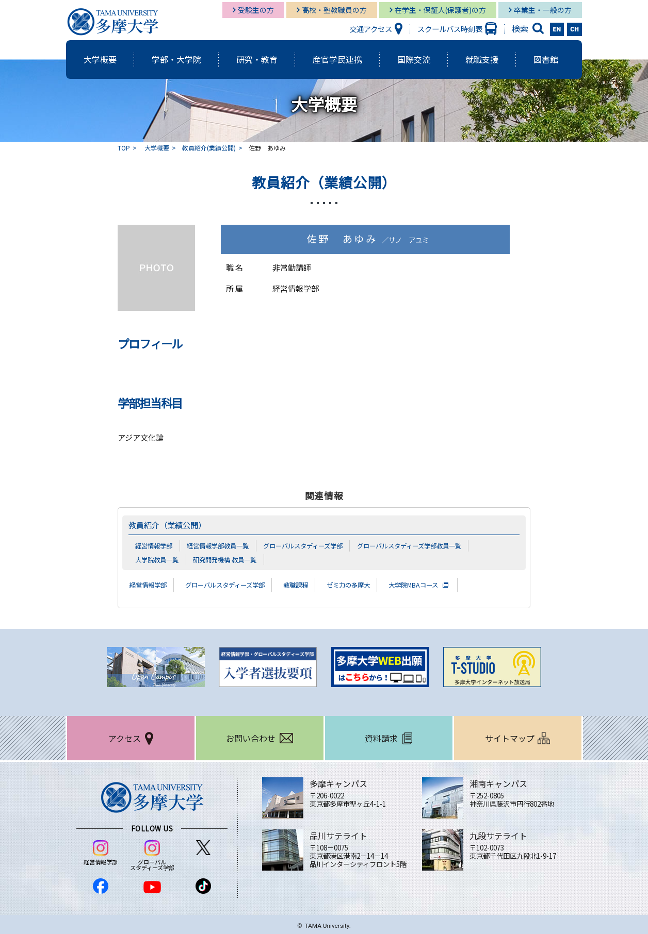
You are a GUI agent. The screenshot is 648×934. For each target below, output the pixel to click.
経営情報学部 (155, 545)
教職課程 (317, 584)
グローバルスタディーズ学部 (314, 545)
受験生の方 (256, 10)
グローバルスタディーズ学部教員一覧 (428, 545)
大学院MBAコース (448, 584)
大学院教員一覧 (158, 559)
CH (574, 29)
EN (557, 29)
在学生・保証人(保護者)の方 (440, 10)
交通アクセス (370, 28)
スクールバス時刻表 (449, 28)
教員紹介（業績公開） (172, 525)
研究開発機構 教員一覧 (231, 559)
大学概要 (156, 147)
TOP (124, 147)
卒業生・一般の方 (543, 10)
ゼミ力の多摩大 (375, 584)
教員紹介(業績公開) (209, 147)
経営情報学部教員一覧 (223, 545)
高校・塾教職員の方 (334, 10)
